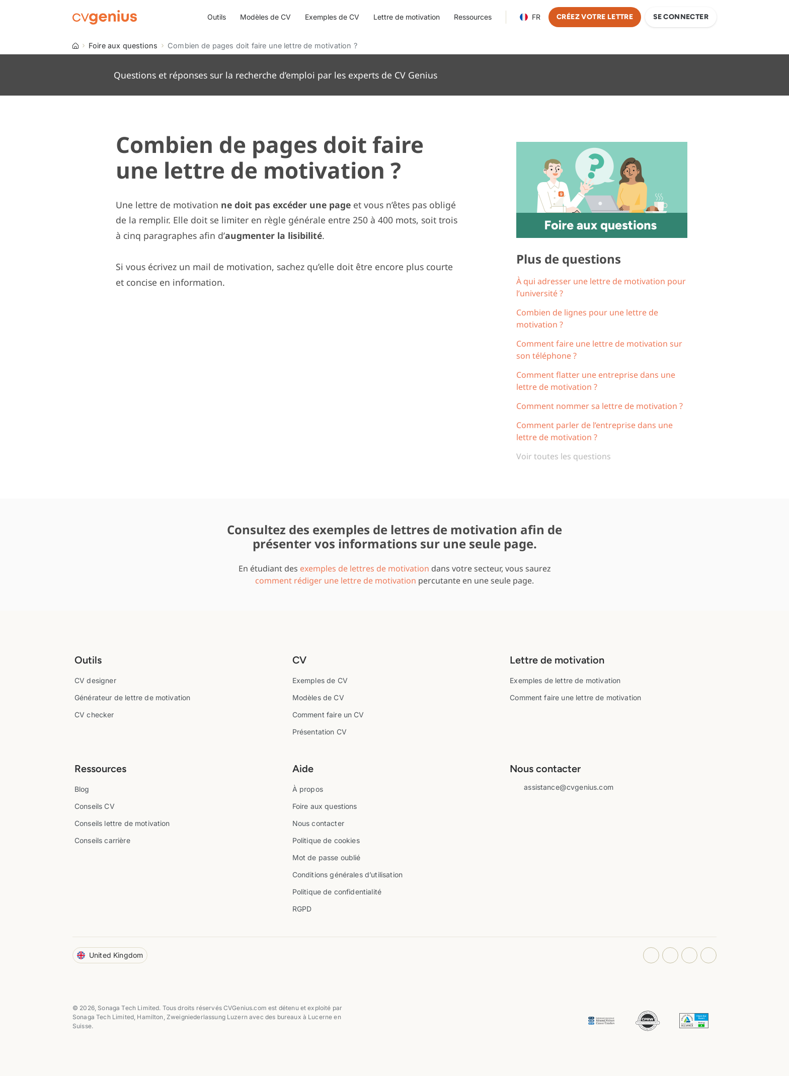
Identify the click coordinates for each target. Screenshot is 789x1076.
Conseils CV (94, 806)
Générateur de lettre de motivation (132, 697)
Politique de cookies (326, 840)
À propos (307, 789)
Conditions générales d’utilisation (347, 874)
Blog (82, 789)
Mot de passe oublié (326, 857)
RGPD (302, 908)
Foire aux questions (123, 45)
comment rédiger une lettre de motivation (335, 580)
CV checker (94, 714)
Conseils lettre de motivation (122, 823)
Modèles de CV (265, 17)
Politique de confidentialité (336, 891)
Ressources (473, 17)
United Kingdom (110, 955)
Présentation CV (319, 731)
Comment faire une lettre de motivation (575, 697)
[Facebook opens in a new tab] (670, 955)
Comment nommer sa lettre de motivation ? (599, 405)
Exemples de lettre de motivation (565, 680)
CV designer (95, 680)
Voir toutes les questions (563, 456)
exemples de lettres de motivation (364, 568)
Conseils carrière (102, 840)
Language (530, 17)
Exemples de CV (332, 17)
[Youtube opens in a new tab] (689, 955)
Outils (216, 17)
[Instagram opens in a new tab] (651, 955)
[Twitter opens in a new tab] (708, 955)
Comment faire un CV (328, 714)
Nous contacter (318, 823)
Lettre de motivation (406, 17)
